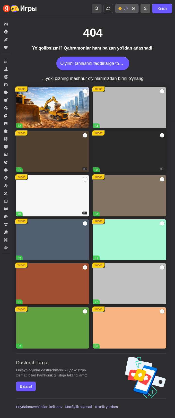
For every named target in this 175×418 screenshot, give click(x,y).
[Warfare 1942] (52, 195)
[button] (127, 8)
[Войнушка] (129, 283)
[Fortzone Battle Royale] (52, 327)
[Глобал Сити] (52, 107)
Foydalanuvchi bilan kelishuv (39, 407)
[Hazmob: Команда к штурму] (52, 151)
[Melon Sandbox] (129, 151)
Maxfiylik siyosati (78, 407)
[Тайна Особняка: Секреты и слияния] (129, 327)
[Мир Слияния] (52, 239)
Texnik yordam (106, 407)
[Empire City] (129, 195)
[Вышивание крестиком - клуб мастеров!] (129, 107)
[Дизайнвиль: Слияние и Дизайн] (129, 239)
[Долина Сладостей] (52, 283)
